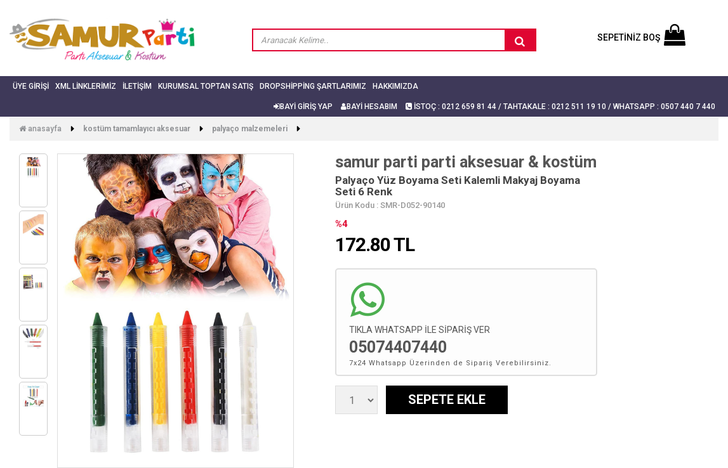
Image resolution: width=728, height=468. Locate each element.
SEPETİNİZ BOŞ (641, 37)
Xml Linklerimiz (85, 86)
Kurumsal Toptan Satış (205, 86)
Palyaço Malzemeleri (250, 128)
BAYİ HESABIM (369, 106)
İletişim (137, 86)
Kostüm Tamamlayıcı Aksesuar (136, 128)
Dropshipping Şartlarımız (313, 86)
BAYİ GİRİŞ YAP (303, 106)
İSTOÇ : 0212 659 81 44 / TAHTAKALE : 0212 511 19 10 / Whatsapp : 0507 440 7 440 (560, 106)
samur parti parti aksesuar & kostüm (466, 162)
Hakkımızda (395, 86)
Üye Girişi (31, 86)
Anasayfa (40, 128)
